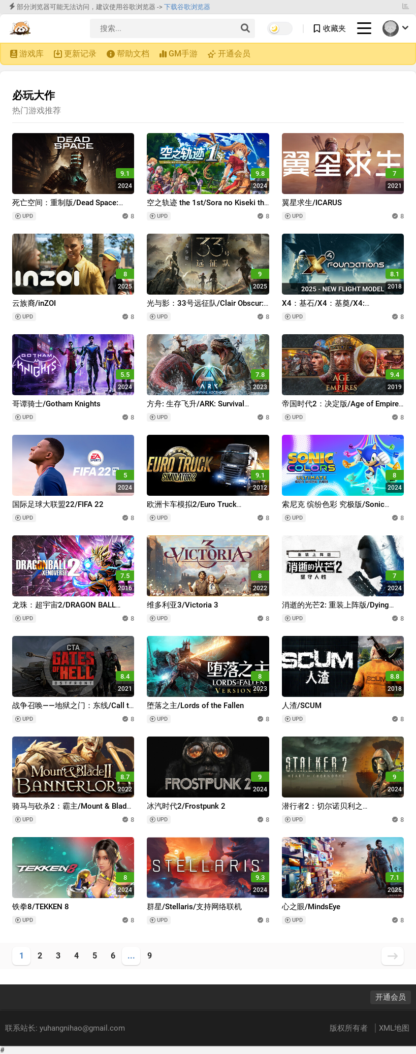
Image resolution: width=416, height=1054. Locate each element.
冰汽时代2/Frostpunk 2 (186, 806)
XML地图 (394, 1028)
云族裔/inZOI (34, 303)
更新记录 (80, 53)
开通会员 (234, 53)
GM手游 (183, 53)
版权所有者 (350, 1028)
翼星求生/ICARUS (312, 202)
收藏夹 (334, 28)
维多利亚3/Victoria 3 (182, 605)
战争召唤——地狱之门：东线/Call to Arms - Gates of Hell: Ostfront (73, 710)
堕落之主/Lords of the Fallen (195, 705)
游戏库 (31, 53)
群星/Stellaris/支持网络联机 (194, 906)
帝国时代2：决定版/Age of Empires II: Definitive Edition (342, 408)
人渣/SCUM (302, 705)
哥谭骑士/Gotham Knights (56, 403)
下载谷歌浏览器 (187, 7)
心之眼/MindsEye (311, 906)
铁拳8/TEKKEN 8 (40, 906)
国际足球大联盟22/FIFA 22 (58, 504)
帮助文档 (133, 53)
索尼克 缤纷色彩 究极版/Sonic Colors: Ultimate (333, 509)
